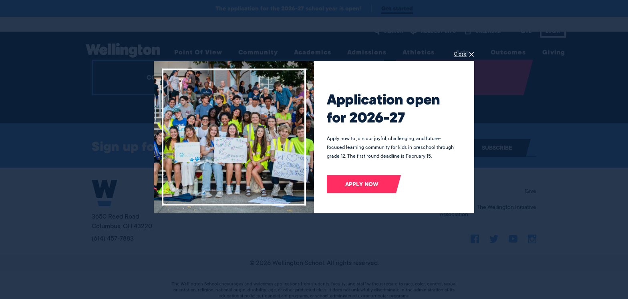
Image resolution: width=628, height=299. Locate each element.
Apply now (361, 184)
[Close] (464, 54)
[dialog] (314, 149)
